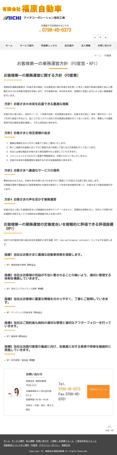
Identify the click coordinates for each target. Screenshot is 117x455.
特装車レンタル (49, 45)
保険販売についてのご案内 (16, 445)
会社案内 (69, 45)
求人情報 (85, 45)
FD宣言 (34, 445)
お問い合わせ (105, 45)
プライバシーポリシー (49, 445)
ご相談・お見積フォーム (62, 441)
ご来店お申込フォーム (86, 441)
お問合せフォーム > (98, 391)
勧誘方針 (66, 445)
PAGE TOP (109, 428)
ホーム (9, 45)
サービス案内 (27, 45)
